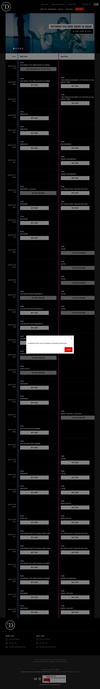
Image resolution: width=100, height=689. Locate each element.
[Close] (71, 338)
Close (68, 350)
